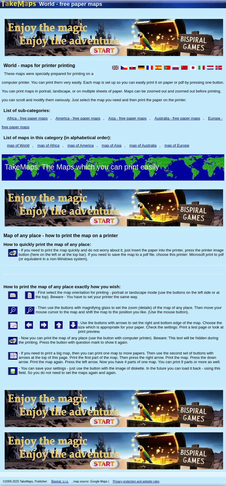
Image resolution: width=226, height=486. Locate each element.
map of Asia (111, 145)
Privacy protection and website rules (136, 481)
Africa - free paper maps (27, 118)
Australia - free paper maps (177, 118)
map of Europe (177, 145)
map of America (80, 145)
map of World (18, 145)
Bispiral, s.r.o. (60, 481)
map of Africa (48, 145)
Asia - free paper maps (127, 118)
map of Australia (142, 145)
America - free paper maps (78, 118)
